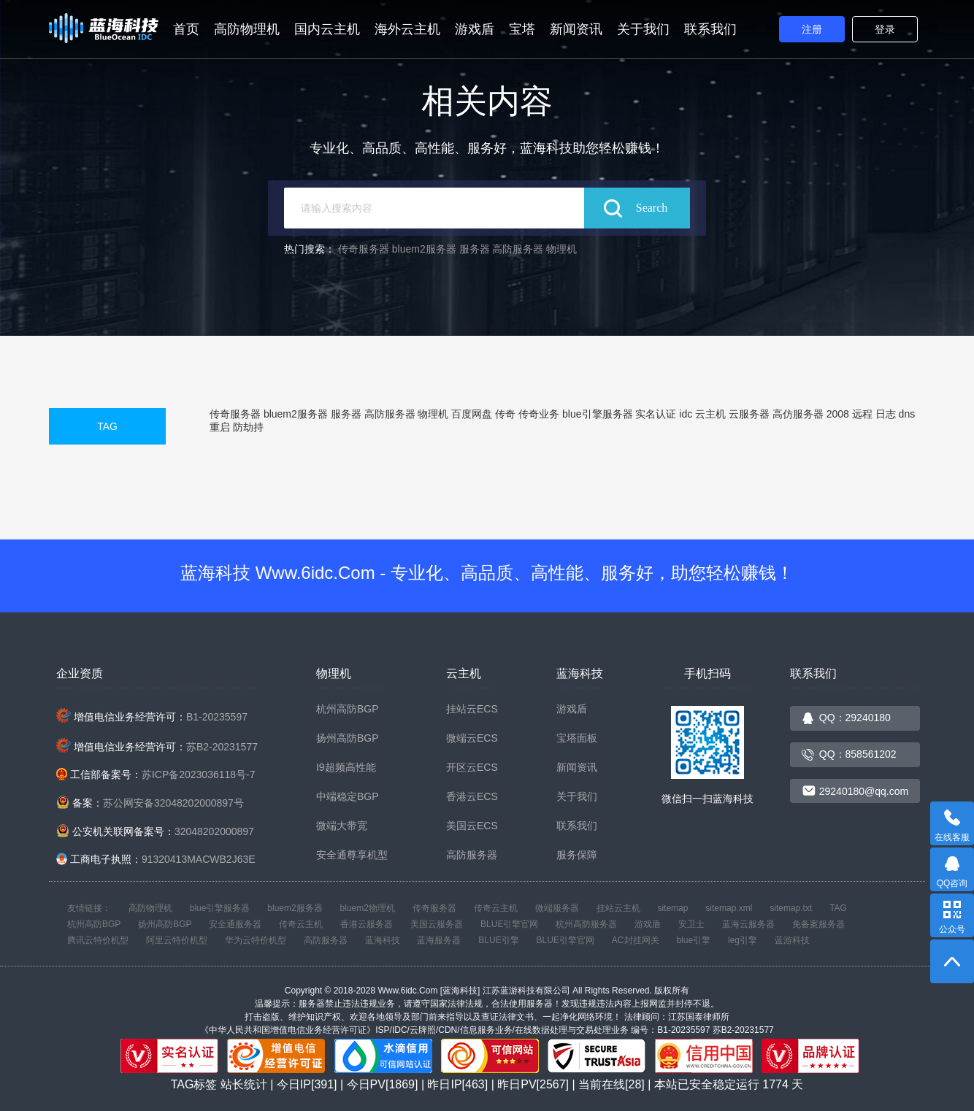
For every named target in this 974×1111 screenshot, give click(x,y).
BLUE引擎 (498, 940)
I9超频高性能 (346, 767)
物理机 (561, 249)
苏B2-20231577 (222, 747)
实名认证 (655, 414)
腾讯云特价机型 (98, 940)
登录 (885, 29)
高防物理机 (247, 29)
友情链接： (89, 908)
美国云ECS (472, 825)
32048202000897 (214, 831)
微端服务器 (557, 908)
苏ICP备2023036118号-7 (199, 774)
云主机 (710, 414)
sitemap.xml (728, 908)
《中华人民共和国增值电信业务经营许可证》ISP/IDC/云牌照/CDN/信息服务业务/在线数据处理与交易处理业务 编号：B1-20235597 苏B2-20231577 (486, 1030)
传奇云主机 (496, 908)
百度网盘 (471, 414)
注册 (812, 29)
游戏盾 (474, 29)
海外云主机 (407, 29)
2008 (838, 414)
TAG (107, 426)
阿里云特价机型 (176, 940)
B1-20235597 (217, 717)
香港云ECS (472, 796)
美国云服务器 (436, 924)
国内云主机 (327, 29)
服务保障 (576, 855)
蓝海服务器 (439, 940)
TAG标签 (194, 1084)
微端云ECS (472, 738)
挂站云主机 (618, 908)
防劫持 (248, 427)
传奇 (505, 414)
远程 (862, 414)
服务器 (474, 249)
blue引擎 (693, 940)
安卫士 (691, 924)
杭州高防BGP (347, 709)
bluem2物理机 (367, 908)
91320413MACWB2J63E (199, 859)
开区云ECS (472, 767)
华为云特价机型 (255, 940)
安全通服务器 (235, 924)
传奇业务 (538, 414)
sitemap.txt (791, 908)
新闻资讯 (576, 29)
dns (907, 414)
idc (685, 414)
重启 (220, 427)
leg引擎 (742, 940)
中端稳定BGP (347, 796)
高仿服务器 (798, 414)
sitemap (672, 908)
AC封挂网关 (635, 940)
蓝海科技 (382, 940)
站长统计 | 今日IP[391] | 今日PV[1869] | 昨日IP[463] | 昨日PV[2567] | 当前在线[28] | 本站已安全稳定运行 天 (512, 1084)
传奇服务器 (363, 249)
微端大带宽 (341, 825)
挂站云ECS (472, 709)
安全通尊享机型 (352, 855)
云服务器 (749, 414)
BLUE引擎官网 (509, 924)
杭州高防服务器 (586, 924)
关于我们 (643, 29)
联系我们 (710, 29)
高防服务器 (517, 249)
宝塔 (522, 29)
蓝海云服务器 (748, 924)
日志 (885, 414)
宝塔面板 (576, 738)
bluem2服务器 (424, 249)
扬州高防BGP (347, 738)
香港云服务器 (366, 924)
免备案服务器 (818, 924)
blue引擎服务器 (597, 414)
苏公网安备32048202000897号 (173, 803)
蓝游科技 (792, 940)
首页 (186, 29)
